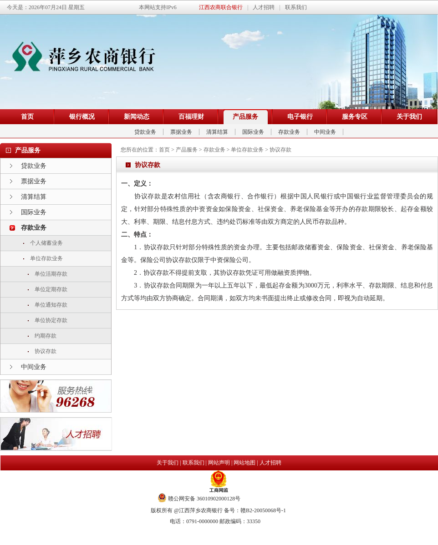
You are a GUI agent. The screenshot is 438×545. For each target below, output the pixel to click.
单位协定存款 (51, 320)
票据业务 (181, 132)
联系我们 (193, 462)
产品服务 (187, 149)
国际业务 (253, 132)
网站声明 (219, 462)
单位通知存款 (51, 305)
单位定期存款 (51, 289)
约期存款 (45, 336)
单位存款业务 (46, 258)
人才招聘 (270, 462)
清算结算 (217, 132)
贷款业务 (145, 132)
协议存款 (45, 351)
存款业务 (289, 132)
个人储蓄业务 (46, 243)
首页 (164, 149)
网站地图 (244, 462)
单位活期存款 (51, 274)
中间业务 (325, 132)
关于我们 (167, 462)
